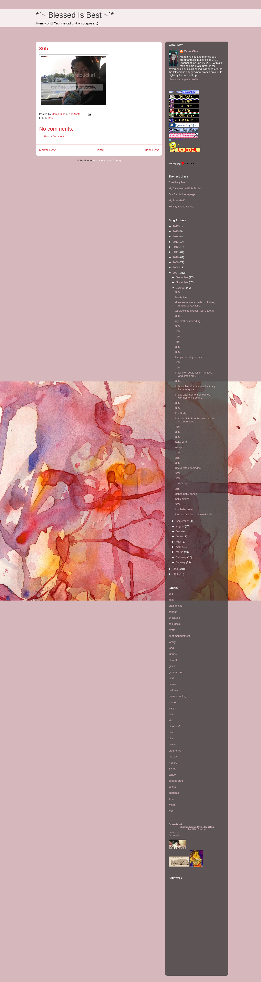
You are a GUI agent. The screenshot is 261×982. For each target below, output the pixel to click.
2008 (176, 267)
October (181, 287)
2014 (176, 236)
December (182, 277)
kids (171, 714)
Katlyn (172, 708)
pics (171, 738)
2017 (176, 226)
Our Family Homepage (182, 194)
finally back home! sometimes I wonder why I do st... (193, 396)
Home (99, 150)
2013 (176, 241)
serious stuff (176, 780)
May (179, 541)
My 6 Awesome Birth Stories (185, 188)
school (172, 774)
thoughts (174, 792)
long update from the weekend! (193, 514)
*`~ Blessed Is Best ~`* (75, 15)
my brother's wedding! (188, 321)
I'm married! (174, 835)
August (180, 526)
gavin (172, 666)
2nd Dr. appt (182, 483)
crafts (172, 630)
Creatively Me (177, 182)
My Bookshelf (177, 200)
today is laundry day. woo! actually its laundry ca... (195, 388)
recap (178, 447)
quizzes (173, 756)
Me (170, 720)
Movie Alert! (182, 297)
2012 (176, 246)
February (181, 557)
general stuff (176, 672)
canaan (173, 611)
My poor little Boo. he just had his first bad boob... (194, 420)
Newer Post (47, 150)
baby (171, 599)
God (171, 678)
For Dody (180, 413)
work (171, 810)
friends (173, 654)
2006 (176, 568)
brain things (175, 605)
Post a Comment (54, 136)
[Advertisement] (181, 947)
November (182, 282)
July (178, 531)
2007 (176, 272)
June (179, 536)
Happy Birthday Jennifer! (189, 357)
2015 (176, 231)
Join (189, 829)
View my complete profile (183, 79)
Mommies (173, 832)
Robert (173, 762)
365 (51, 118)
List (194, 829)
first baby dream (184, 509)
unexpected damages (187, 468)
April (179, 546)
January (181, 562)
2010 (176, 257)
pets (171, 732)
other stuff (174, 726)
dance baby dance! (186, 493)
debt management (179, 635)
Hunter (173, 702)
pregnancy (175, 750)
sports (172, 786)
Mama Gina (191, 51)
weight (172, 804)
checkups (174, 617)
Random (202, 829)
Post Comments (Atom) (107, 160)
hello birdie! (182, 498)
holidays (173, 690)
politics (173, 744)
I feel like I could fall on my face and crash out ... (193, 374)
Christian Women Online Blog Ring (197, 827)
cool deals (175, 623)
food (171, 647)
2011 (176, 251)
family (172, 642)
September (183, 520)
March (180, 551)
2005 (176, 573)
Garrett (173, 660)
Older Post (151, 150)
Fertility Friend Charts (181, 206)
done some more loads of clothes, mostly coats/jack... (195, 304)
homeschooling (177, 696)
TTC (171, 798)
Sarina (172, 768)
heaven (173, 684)
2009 (176, 262)
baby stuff (181, 442)
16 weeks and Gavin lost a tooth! (194, 310)
